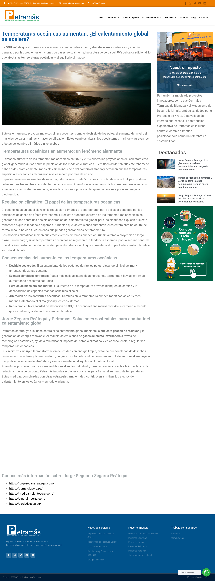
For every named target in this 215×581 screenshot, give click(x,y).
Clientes (184, 17)
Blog (193, 17)
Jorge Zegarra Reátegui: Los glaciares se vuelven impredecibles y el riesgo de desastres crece (193, 165)
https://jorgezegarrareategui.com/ (31, 483)
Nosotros (113, 18)
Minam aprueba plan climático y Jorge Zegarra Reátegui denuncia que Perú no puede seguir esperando (195, 183)
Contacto (203, 17)
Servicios (170, 18)
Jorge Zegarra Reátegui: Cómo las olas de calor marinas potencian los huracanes (194, 199)
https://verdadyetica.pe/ (25, 503)
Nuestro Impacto (131, 17)
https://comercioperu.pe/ (26, 488)
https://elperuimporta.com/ (27, 498)
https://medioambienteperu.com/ (31, 493)
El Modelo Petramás (151, 17)
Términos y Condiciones (196, 577)
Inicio (101, 17)
